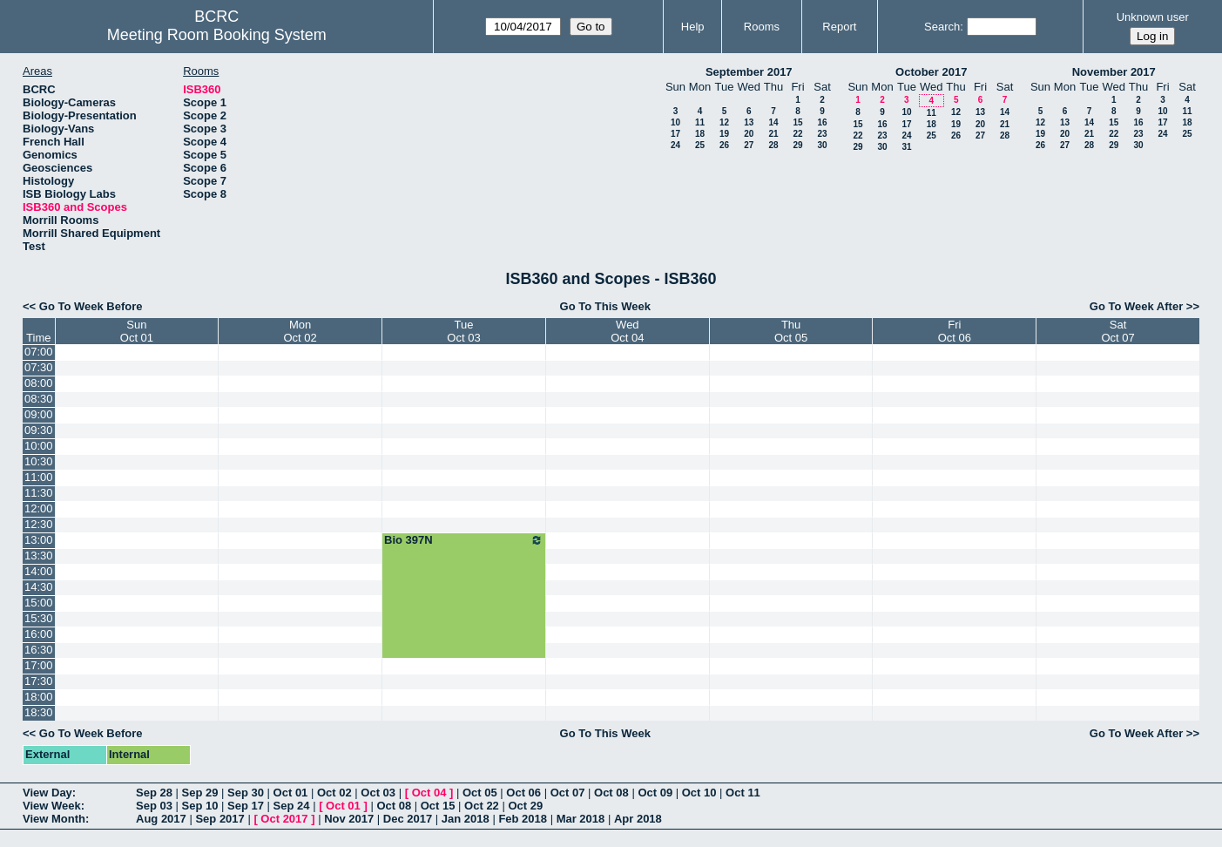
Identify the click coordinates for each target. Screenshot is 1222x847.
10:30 (38, 461)
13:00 (38, 539)
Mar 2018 (581, 818)
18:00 (38, 696)
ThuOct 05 (790, 331)
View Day (47, 792)
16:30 (38, 649)
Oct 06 (523, 792)
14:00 (38, 571)
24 (675, 145)
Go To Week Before (91, 306)
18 (700, 134)
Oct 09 (655, 792)
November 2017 (1114, 71)
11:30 (38, 492)
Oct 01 (290, 792)
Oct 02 (334, 792)
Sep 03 (154, 805)
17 (675, 134)
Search (942, 26)
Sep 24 (291, 805)
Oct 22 (481, 805)
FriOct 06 (954, 331)
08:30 (38, 398)
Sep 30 (245, 792)
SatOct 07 (1117, 331)
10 (675, 122)
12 (724, 122)
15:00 (38, 602)
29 (797, 145)
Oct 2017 (283, 818)
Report (839, 26)
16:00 (38, 633)
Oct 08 (611, 792)
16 (822, 122)
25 (700, 145)
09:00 (38, 414)
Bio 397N (463, 540)
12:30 (38, 524)
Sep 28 (154, 792)
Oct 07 (567, 792)
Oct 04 (429, 792)
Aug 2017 (161, 818)
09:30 (38, 430)
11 (700, 122)
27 (748, 145)
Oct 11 (743, 792)
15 (797, 122)
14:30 (38, 586)
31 (906, 147)
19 (724, 134)
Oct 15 (438, 805)
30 (822, 145)
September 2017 (749, 71)
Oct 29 (525, 805)
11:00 (38, 477)
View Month (54, 818)
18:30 (38, 712)
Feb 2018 (522, 818)
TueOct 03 (463, 331)
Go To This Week (605, 306)
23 (822, 134)
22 (797, 134)
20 (748, 134)
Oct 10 (699, 792)
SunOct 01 (136, 331)
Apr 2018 (638, 818)
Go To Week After (1136, 306)
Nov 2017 (349, 818)
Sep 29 (200, 792)
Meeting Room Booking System (217, 35)
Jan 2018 (465, 818)
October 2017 (931, 71)
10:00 (38, 445)
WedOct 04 (627, 331)
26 (724, 145)
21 (773, 134)
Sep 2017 (219, 818)
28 (773, 145)
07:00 (38, 351)
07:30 (38, 367)
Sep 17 (245, 805)
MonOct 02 (300, 331)
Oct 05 (479, 792)
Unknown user (1153, 17)
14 (773, 122)
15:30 (38, 618)
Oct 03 (378, 792)
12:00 (38, 508)
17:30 (38, 681)
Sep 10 (200, 805)
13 (748, 122)
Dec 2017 (407, 818)
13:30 (38, 555)
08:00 (38, 383)
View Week (52, 805)
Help (693, 26)
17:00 (38, 665)
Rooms (762, 26)
